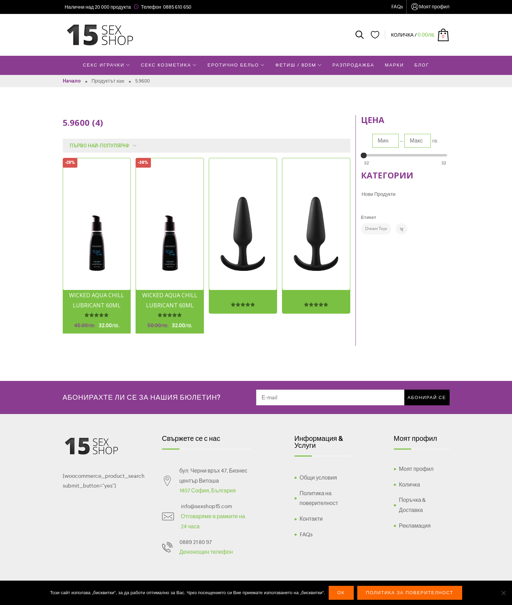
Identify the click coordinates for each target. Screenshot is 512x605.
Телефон (151, 7)
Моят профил (429, 7)
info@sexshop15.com (206, 506)
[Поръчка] (101, 146)
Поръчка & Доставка (412, 505)
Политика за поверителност (409, 592)
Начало (72, 81)
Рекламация (415, 525)
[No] (503, 592)
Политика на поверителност (319, 498)
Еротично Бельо (236, 65)
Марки (394, 65)
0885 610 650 (177, 7)
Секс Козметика (169, 65)
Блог (421, 65)
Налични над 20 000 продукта (98, 7)
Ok (341, 592)
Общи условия (318, 477)
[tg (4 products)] (401, 229)
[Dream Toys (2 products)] (376, 229)
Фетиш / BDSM (298, 65)
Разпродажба (353, 65)
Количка (409, 484)
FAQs (397, 6)
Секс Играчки (106, 65)
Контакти (311, 518)
